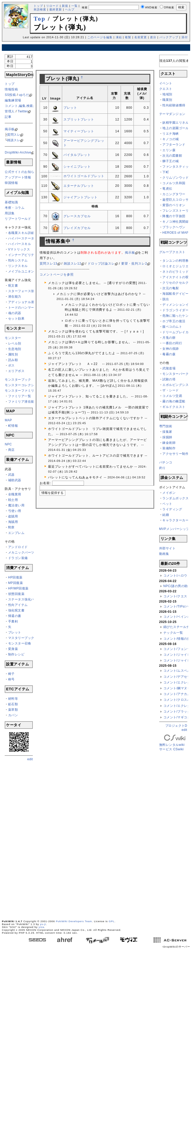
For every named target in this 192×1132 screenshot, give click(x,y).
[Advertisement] (26, 839)
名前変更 (140, 37)
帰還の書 (14, 616)
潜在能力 (14, 296)
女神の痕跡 (170, 349)
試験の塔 (168, 379)
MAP (8, 420)
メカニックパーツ (21, 552)
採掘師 (167, 437)
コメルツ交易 (172, 396)
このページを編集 (100, 37)
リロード (52, 5)
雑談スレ (13, 140)
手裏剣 (13, 621)
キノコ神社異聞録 (175, 221)
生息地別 (14, 349)
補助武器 (14, 480)
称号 (11, 679)
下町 (165, 172)
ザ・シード (170, 390)
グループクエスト (172, 252)
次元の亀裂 (170, 288)
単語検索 (40, 9)
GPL (111, 921)
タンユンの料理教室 (177, 261)
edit (30, 759)
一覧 (74, 5)
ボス (11, 365)
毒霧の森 (168, 354)
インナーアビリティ (23, 255)
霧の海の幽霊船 (173, 401)
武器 (11, 475)
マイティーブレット (78, 131)
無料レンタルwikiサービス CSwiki (175, 743)
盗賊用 (13, 516)
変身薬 (13, 649)
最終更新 (55, 9)
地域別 (167, 94)
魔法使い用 (16, 505)
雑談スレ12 (72, 263)
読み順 (13, 360)
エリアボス (16, 371)
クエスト (165, 89)
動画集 (164, 554)
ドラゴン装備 (18, 558)
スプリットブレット (78, 119)
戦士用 (13, 500)
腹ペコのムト (172, 327)
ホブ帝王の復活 (173, 321)
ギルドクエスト (173, 407)
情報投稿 (11, 89)
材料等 (13, 699)
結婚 (165, 515)
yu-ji (43, 924)
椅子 (11, 674)
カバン (13, 715)
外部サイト (167, 548)
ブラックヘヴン (173, 227)
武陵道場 (168, 368)
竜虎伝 (167, 188)
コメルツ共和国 (173, 183)
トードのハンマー (21, 307)
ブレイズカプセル (77, 228)
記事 (8, 117)
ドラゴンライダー (175, 310)
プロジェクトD (176, 726)
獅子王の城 (170, 161)
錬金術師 (168, 443)
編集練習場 (13, 100)
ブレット (14, 632)
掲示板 (10, 129)
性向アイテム (18, 605)
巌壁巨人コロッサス (177, 199)
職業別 (167, 100)
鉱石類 (13, 704)
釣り (162, 468)
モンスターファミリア (21, 390)
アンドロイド (18, 547)
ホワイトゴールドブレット (83, 176)
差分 (153, 37)
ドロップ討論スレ (101, 263)
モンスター (13, 338)
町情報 (13, 426)
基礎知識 (11, 202)
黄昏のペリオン (173, 205)
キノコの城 (170, 139)
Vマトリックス (19, 249)
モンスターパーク (175, 374)
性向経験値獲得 (173, 105)
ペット (167, 504)
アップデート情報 (18, 177)
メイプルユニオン (21, 271)
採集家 (167, 432)
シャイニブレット (77, 166)
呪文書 (13, 285)
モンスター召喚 (19, 643)
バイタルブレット (77, 155)
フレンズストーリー (177, 210)
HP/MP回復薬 (18, 588)
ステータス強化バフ (23, 599)
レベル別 (14, 343)
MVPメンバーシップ (174, 529)
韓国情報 (11, 183)
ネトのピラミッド (175, 272)
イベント (165, 83)
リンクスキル (18, 266)
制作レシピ (16, 654)
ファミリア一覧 (19, 396)
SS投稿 (10, 95)
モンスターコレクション (23, 385)
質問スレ (13, 134)
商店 (11, 450)
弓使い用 (14, 511)
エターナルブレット (78, 186)
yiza (41, 927)
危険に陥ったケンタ (177, 316)
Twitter (23, 111)
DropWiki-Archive (18, 152)
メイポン (168, 493)
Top (40, 18)
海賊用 (13, 522)
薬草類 (13, 710)
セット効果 (16, 318)
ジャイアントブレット (80, 197)
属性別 (13, 354)
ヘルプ (69, 9)
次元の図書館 (172, 155)
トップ (38, 5)
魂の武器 (14, 313)
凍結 (119, 37)
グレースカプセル (77, 216)
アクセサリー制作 (175, 454)
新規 (65, 5)
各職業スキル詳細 (21, 233)
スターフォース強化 (23, 291)
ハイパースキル (19, 244)
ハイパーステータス (23, 238)
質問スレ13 (48, 263)
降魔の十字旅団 (173, 216)
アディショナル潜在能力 (26, 302)
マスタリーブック (21, 638)
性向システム (18, 260)
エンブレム (16, 533)
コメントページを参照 (57, 274)
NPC (8, 444)
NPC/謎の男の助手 (177, 586)
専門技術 (165, 426)
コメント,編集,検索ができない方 (29, 106)
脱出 (165, 299)
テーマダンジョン (172, 114)
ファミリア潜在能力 (23, 401)
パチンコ (165, 462)
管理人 (10, 111)
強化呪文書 (16, 610)
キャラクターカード (177, 520)
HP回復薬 (15, 577)
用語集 (10, 213)
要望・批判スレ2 (134, 263)
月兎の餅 (168, 338)
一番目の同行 (172, 343)
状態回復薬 (16, 594)
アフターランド (173, 144)
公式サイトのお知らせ (21, 172)
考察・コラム (14, 208)
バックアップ (168, 37)
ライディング (172, 509)
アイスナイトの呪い (177, 277)
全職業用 (14, 494)
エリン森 (168, 150)
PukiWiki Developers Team (74, 921)
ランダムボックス (175, 498)
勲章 (11, 527)
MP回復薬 (15, 583)
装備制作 (168, 448)
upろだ (24, 95)
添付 (185, 37)
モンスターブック (18, 379)
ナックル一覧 (173, 633)
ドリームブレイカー (177, 332)
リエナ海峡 (170, 133)
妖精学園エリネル (175, 122)
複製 (128, 37)
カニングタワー (173, 194)
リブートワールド (18, 219)
